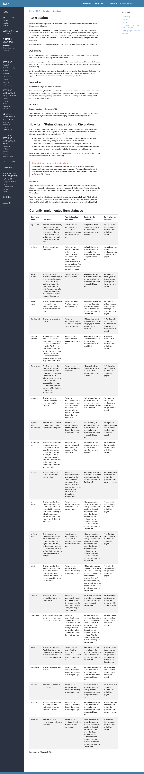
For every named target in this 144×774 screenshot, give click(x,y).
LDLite (5, 192)
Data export (6, 122)
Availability (126, 17)
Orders (5, 103)
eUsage (5, 151)
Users (5, 56)
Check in (5, 71)
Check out (6, 74)
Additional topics (8, 85)
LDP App (5, 189)
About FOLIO (8, 18)
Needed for (127, 20)
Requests (6, 82)
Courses (5, 79)
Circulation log (7, 76)
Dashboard (8, 168)
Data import (6, 125)
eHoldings (6, 149)
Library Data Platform (9, 182)
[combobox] (129, 4)
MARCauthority (7, 130)
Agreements (6, 146)
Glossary (7, 203)
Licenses (5, 154)
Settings (7, 197)
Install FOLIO (7, 34)
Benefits (5, 23)
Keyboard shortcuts (9, 48)
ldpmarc (5, 184)
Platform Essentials (8, 40)
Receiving (6, 108)
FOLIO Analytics (8, 187)
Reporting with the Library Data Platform (10, 176)
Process (125, 22)
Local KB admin (8, 156)
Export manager (10, 162)
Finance (5, 98)
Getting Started (10, 31)
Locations (6, 51)
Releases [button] (112, 4)
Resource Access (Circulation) (9, 65)
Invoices (5, 101)
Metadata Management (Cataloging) (9, 116)
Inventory (6, 127)
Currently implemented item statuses (132, 32)
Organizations (7, 106)
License (5, 25)
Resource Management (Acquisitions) (9, 93)
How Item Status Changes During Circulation (131, 26)
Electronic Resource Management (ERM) (9, 139)
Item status (6, 45)
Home (5, 12)
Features (5, 20)
